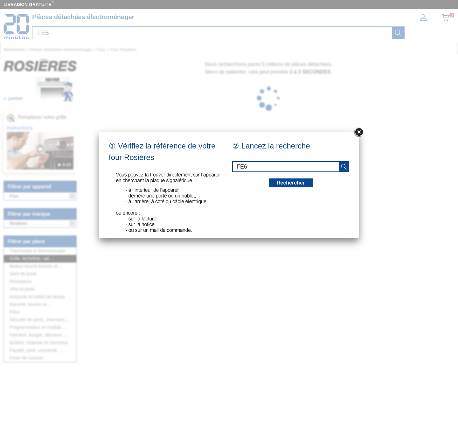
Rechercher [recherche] (291, 182)
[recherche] (344, 166)
